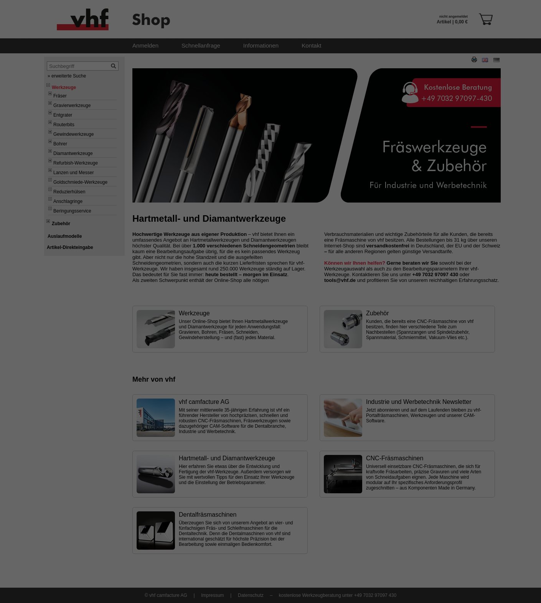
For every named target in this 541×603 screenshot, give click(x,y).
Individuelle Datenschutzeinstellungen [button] (270, 332)
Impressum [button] (308, 340)
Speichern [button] (271, 316)
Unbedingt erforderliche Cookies (248, 260)
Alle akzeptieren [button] (271, 294)
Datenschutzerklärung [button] (274, 340)
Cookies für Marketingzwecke (245, 272)
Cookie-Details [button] (236, 340)
